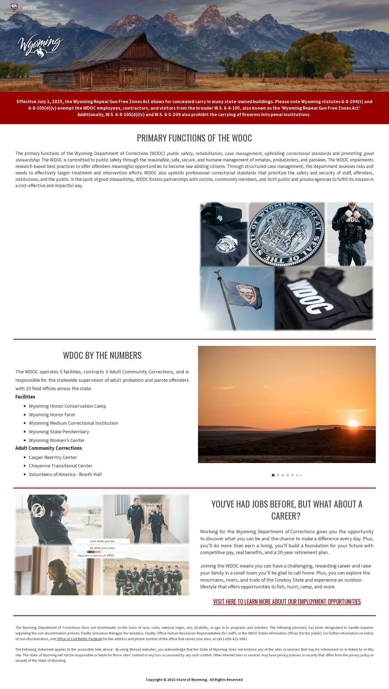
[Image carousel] (287, 411)
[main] (194, 108)
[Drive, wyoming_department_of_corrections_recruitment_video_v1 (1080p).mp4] (102, 266)
